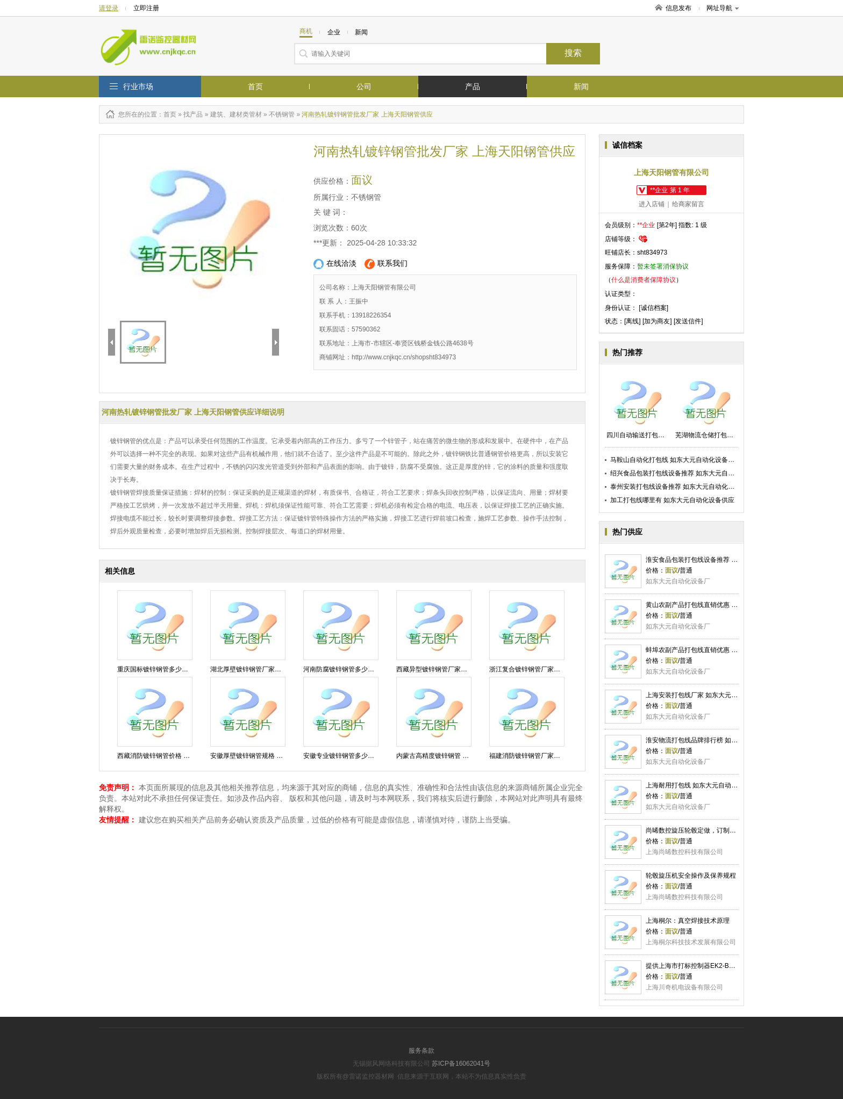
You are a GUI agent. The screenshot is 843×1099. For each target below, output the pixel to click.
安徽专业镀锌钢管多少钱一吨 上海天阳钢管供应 (371, 756)
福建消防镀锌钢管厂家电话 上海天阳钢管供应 (554, 756)
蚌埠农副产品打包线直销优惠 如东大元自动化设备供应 (724, 650)
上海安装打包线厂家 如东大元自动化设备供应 (711, 695)
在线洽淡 (334, 264)
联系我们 (386, 264)
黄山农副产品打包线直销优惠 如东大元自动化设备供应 (724, 605)
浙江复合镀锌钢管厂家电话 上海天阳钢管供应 (554, 669)
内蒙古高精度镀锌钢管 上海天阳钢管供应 (455, 756)
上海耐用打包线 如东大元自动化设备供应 (704, 785)
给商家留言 (688, 204)
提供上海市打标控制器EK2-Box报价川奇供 (707, 966)
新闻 (581, 86)
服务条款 (421, 1050)
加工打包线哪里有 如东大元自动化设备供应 (672, 500)
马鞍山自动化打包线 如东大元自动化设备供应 (675, 460)
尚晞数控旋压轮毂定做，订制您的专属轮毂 (707, 830)
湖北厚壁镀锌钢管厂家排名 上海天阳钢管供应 (275, 669)
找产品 (193, 114)
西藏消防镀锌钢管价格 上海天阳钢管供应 (176, 756)
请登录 (108, 8)
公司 (364, 86)
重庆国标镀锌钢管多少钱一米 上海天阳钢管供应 (185, 669)
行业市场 (138, 86)
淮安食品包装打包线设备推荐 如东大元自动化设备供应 (724, 559)
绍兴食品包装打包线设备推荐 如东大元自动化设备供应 (688, 473)
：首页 (166, 114)
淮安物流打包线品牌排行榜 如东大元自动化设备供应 (721, 740)
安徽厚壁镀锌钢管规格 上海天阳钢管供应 (269, 756)
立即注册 (146, 8)
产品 (472, 86)
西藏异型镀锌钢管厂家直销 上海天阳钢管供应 (461, 669)
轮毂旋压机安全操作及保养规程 (691, 875)
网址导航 (722, 8)
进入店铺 (652, 204)
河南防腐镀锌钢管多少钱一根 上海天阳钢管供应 (371, 669)
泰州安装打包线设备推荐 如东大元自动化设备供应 (682, 486)
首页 (255, 86)
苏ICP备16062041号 (461, 1063)
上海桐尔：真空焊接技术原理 (688, 920)
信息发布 (678, 8)
